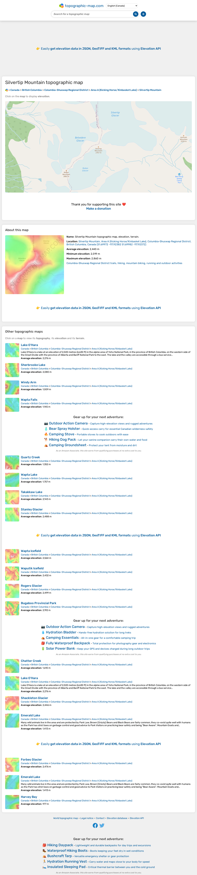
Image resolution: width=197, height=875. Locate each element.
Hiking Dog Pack (62, 439)
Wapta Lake (29, 474)
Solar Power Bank (60, 648)
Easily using (101, 49)
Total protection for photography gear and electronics (124, 643)
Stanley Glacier (32, 509)
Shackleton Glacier (34, 698)
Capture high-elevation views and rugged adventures (121, 423)
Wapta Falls (29, 400)
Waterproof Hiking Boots (67, 850)
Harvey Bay (29, 797)
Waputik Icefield (32, 568)
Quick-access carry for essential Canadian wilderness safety (117, 428)
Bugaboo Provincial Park (38, 603)
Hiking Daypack (60, 845)
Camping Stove (61, 434)
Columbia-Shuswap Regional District (70, 348)
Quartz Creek (30, 457)
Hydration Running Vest (67, 861)
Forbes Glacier (31, 759)
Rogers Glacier (31, 586)
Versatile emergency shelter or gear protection (101, 856)
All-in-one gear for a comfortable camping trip (108, 637)
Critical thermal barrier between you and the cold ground (121, 867)
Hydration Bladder (61, 632)
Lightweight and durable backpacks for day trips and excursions (113, 845)
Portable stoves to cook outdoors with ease (102, 434)
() (129, 243)
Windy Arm (28, 382)
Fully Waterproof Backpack (68, 643)
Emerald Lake (30, 715)
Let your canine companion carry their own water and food (112, 439)
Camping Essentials (62, 637)
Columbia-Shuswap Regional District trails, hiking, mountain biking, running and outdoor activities (124, 263)
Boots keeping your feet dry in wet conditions (117, 850)
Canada (25, 348)
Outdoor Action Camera (68, 423)
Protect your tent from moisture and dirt (113, 445)
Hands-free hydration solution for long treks (105, 632)
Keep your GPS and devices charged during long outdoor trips (113, 648)
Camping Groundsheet (67, 445)
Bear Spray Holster (64, 428)
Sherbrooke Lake (33, 365)
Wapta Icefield (31, 551)
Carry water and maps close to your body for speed (119, 861)
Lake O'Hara (29, 345)
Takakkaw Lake (31, 492)
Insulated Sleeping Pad (66, 867)
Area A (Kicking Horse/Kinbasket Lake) (112, 348)
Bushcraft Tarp (59, 856)
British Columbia (39, 348)
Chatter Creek (31, 661)
